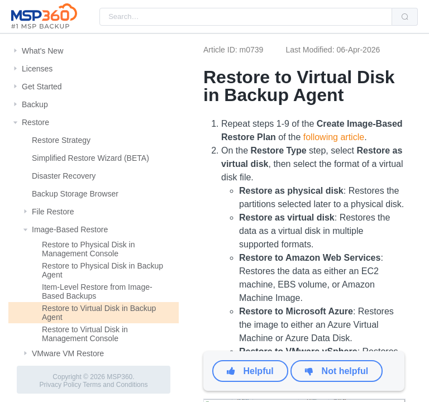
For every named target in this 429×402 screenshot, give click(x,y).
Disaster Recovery (64, 175)
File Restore (53, 211)
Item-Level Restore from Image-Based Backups (97, 291)
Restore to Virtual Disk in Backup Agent (99, 313)
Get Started (42, 86)
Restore (35, 122)
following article (333, 137)
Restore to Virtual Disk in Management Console (85, 334)
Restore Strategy (61, 140)
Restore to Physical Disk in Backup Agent (102, 270)
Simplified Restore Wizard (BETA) (90, 158)
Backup (35, 104)
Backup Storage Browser (75, 193)
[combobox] (245, 17)
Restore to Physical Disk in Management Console (88, 249)
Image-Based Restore (70, 229)
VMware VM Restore (68, 353)
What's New (42, 50)
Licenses (37, 68)
